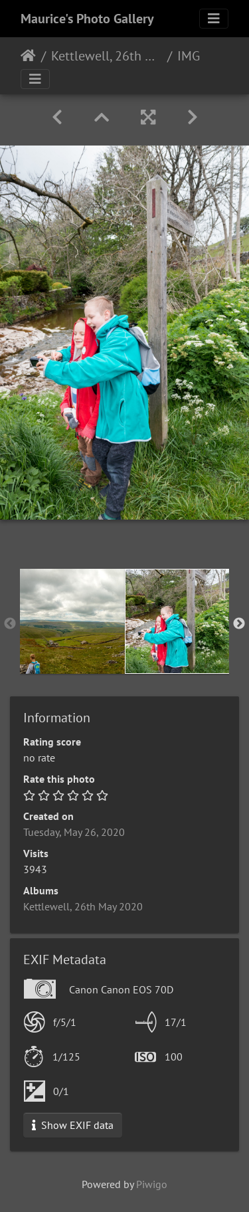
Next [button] (239, 624)
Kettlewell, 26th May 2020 (106, 55)
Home (28, 56)
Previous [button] (10, 624)
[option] (72, 621)
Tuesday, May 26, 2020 (74, 832)
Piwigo (151, 1184)
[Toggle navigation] (213, 19)
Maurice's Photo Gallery (87, 18)
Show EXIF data (73, 1125)
